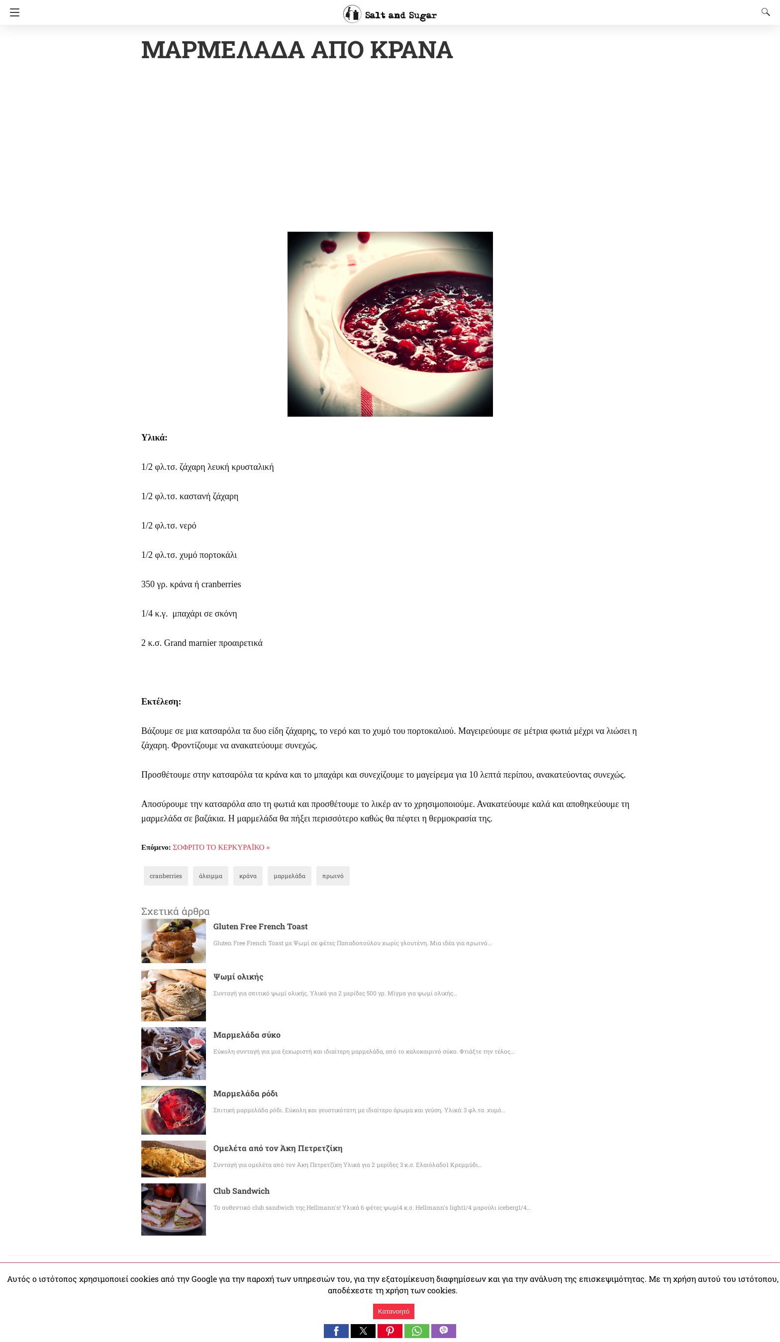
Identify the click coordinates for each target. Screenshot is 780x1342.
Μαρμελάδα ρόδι (242, 1094)
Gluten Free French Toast (256, 927)
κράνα (237, 876)
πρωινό (314, 876)
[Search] (764, 11)
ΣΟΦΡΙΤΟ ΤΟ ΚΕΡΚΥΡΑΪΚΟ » (221, 848)
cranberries (163, 876)
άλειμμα (203, 876)
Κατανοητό (393, 1311)
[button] (336, 1331)
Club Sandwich (239, 1191)
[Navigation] (12, 12)
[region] (390, 149)
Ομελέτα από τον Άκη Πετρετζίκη (270, 1149)
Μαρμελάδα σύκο (243, 1035)
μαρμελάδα (275, 876)
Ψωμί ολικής (235, 977)
